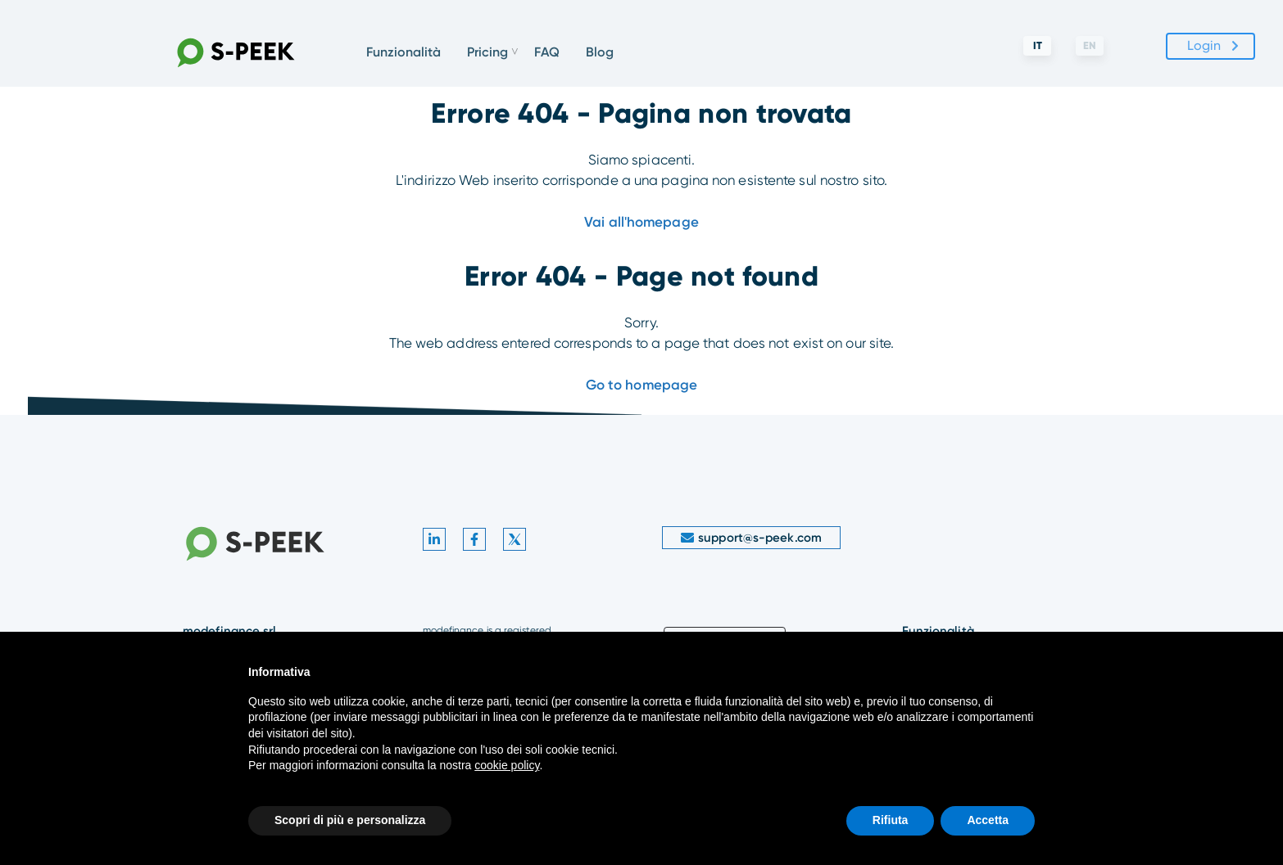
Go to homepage (641, 384)
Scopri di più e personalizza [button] (349, 820)
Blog (600, 52)
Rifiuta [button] (891, 820)
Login (1204, 45)
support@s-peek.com (751, 537)
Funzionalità (403, 52)
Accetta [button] (988, 820)
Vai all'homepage (641, 222)
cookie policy (506, 765)
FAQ (547, 52)
